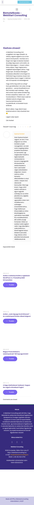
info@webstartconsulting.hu (19, 454)
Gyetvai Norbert (13, 19)
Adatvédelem (14, 501)
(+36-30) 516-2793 (19, 457)
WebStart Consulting (17, 447)
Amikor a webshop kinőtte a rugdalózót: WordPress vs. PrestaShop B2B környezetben (16, 278)
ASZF (22, 501)
